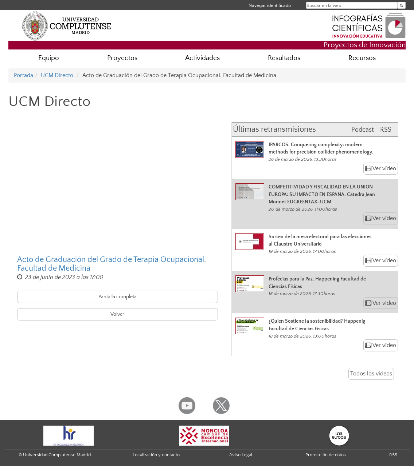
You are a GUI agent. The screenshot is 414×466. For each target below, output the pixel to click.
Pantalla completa (117, 297)
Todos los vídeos (371, 373)
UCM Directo (57, 75)
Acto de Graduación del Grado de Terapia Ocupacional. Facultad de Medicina (111, 264)
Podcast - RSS (371, 130)
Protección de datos (325, 454)
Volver (117, 314)
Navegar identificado (270, 5)
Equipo (48, 58)
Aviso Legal (240, 454)
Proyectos (122, 58)
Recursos (362, 58)
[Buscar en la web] (401, 5)
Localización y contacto (156, 454)
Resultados (284, 58)
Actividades (202, 58)
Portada (23, 75)
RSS (393, 454)
